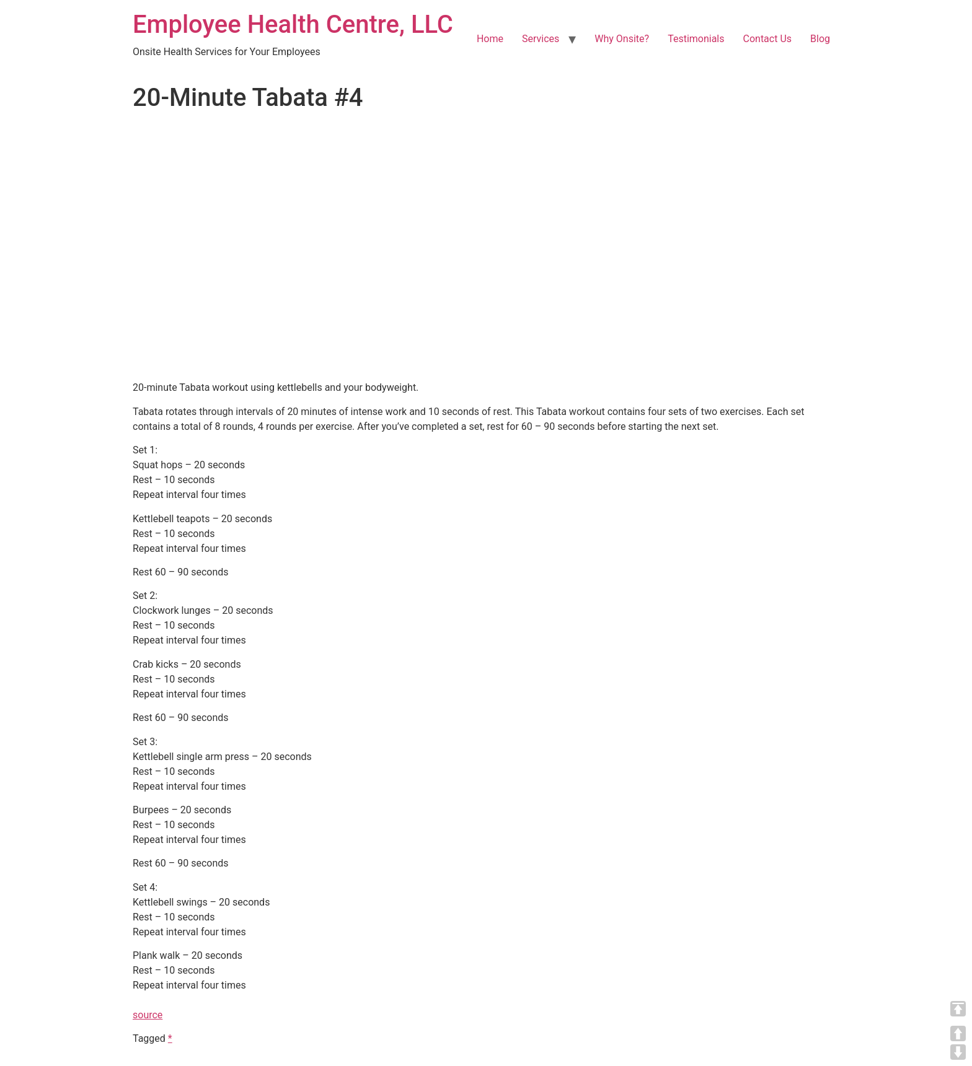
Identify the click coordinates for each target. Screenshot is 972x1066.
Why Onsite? (621, 39)
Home (490, 39)
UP (958, 1033)
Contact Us (767, 39)
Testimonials (696, 39)
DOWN (958, 1052)
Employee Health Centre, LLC (293, 24)
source (147, 1015)
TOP (958, 1008)
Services (540, 39)
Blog (820, 39)
